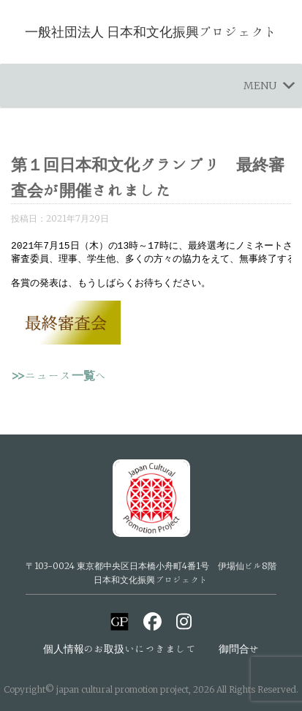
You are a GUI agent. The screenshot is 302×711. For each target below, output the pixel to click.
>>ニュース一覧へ (59, 382)
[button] (260, 86)
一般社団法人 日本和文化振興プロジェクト (151, 31)
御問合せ (239, 649)
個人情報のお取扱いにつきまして (120, 649)
